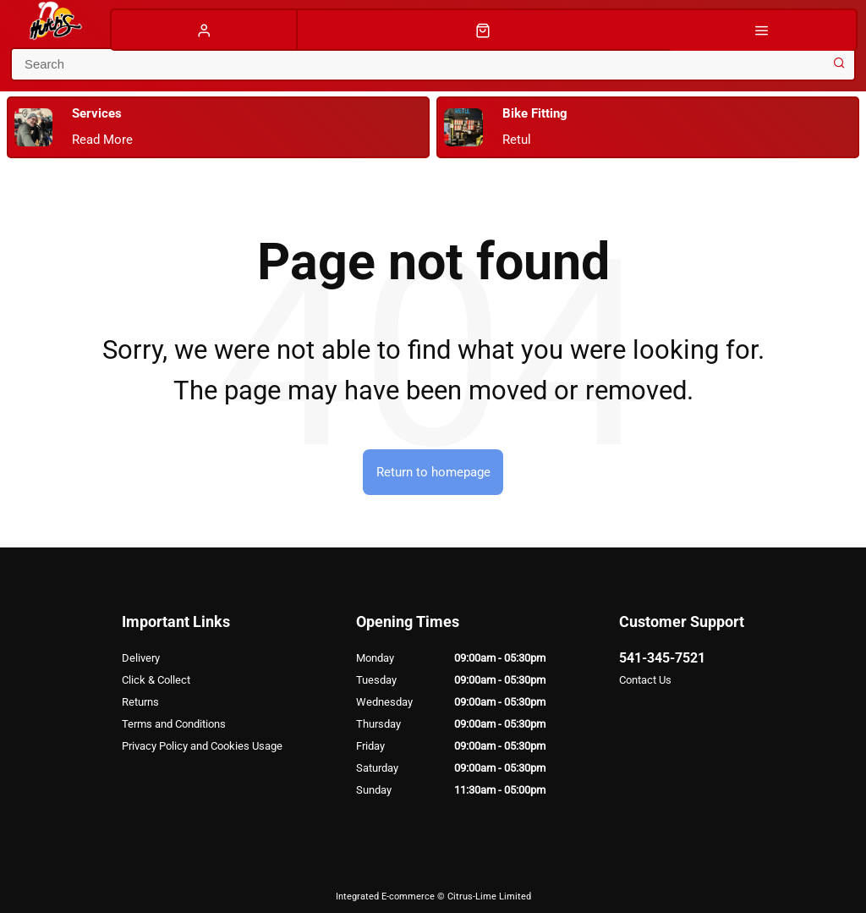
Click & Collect (156, 680)
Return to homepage (433, 472)
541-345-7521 (662, 658)
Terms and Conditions (174, 724)
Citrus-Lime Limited (489, 896)
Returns (140, 702)
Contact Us (645, 680)
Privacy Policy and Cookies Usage (202, 746)
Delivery (141, 658)
